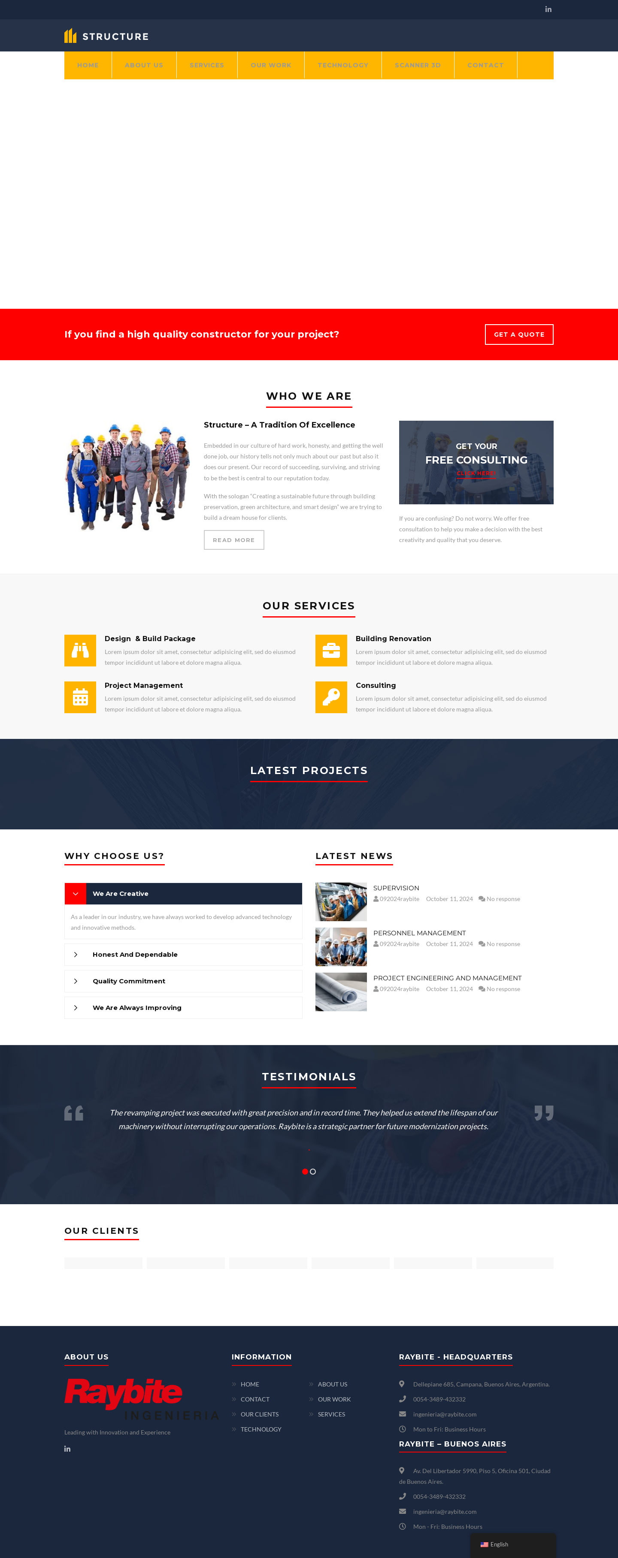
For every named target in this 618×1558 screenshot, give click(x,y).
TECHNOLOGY (343, 65)
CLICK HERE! (476, 473)
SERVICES (207, 65)
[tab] (183, 894)
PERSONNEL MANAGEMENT (419, 933)
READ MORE (234, 539)
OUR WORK (271, 65)
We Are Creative (120, 893)
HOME (88, 65)
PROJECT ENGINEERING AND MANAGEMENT (447, 978)
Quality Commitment (129, 981)
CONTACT (485, 65)
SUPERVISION (396, 888)
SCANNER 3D (418, 65)
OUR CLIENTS (260, 1414)
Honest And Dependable (135, 954)
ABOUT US (144, 65)
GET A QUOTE (519, 334)
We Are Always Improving (137, 1008)
